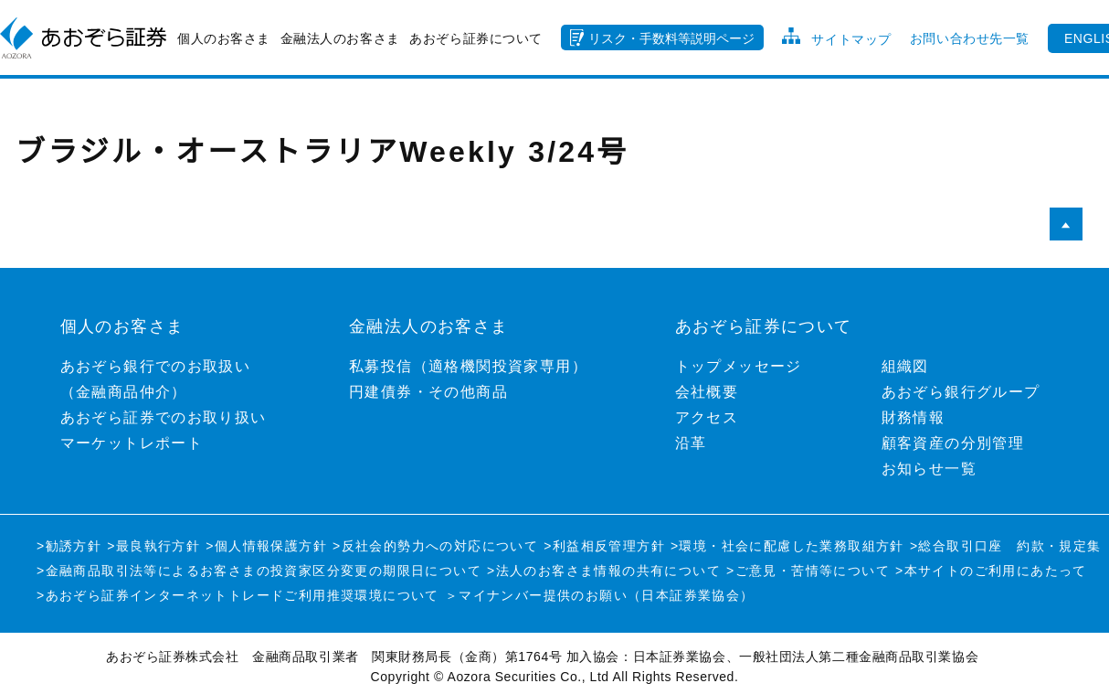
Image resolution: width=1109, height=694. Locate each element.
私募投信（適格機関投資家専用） (468, 366)
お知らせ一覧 (929, 468)
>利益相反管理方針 (604, 546)
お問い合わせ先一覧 (970, 38)
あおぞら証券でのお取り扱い (163, 417)
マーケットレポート (132, 443)
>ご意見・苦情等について (808, 570)
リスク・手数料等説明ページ (671, 38)
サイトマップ (851, 39)
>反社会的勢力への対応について (435, 546)
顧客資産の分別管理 (953, 443)
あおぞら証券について (476, 38)
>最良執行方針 (153, 546)
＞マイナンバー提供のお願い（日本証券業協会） (600, 595)
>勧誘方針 (69, 546)
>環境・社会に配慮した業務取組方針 (787, 546)
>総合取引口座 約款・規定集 (1006, 546)
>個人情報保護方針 (266, 546)
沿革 (691, 443)
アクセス (707, 417)
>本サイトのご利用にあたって (991, 570)
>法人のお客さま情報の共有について (604, 570)
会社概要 (707, 392)
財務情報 (913, 417)
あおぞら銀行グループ (961, 392)
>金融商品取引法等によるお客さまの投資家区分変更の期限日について (259, 570)
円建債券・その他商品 (428, 392)
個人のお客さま (223, 38)
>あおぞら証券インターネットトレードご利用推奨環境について (238, 595)
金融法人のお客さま (340, 38)
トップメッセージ (738, 366)
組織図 (905, 366)
